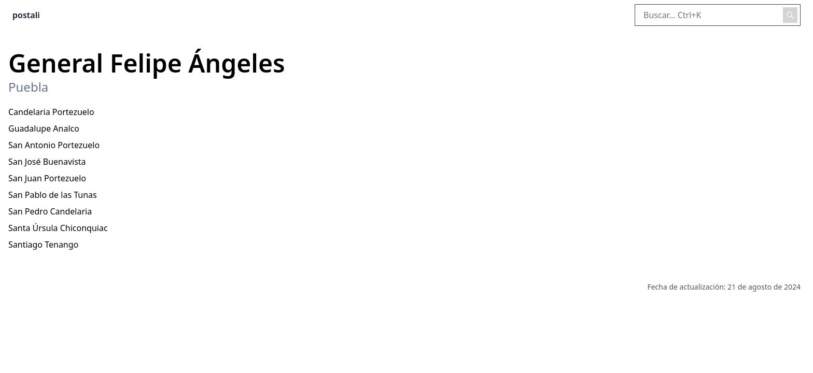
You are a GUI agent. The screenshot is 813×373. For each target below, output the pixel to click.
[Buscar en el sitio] (718, 15)
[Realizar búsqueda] (790, 15)
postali (26, 15)
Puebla (28, 87)
